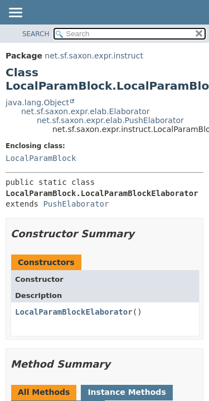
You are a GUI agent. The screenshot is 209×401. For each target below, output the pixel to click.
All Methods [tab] (44, 392)
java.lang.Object (37, 102)
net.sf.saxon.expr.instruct (94, 55)
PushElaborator (76, 203)
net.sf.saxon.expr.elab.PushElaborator (110, 120)
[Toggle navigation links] (15, 13)
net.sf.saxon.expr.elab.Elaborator (85, 111)
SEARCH (36, 34)
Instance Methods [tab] (127, 392)
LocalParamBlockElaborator (74, 311)
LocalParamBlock (41, 158)
